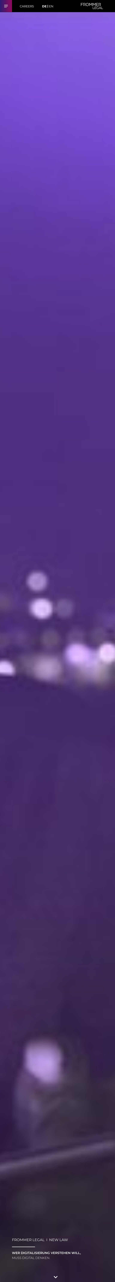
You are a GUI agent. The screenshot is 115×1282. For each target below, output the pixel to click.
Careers (27, 6)
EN (51, 6)
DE (44, 6)
